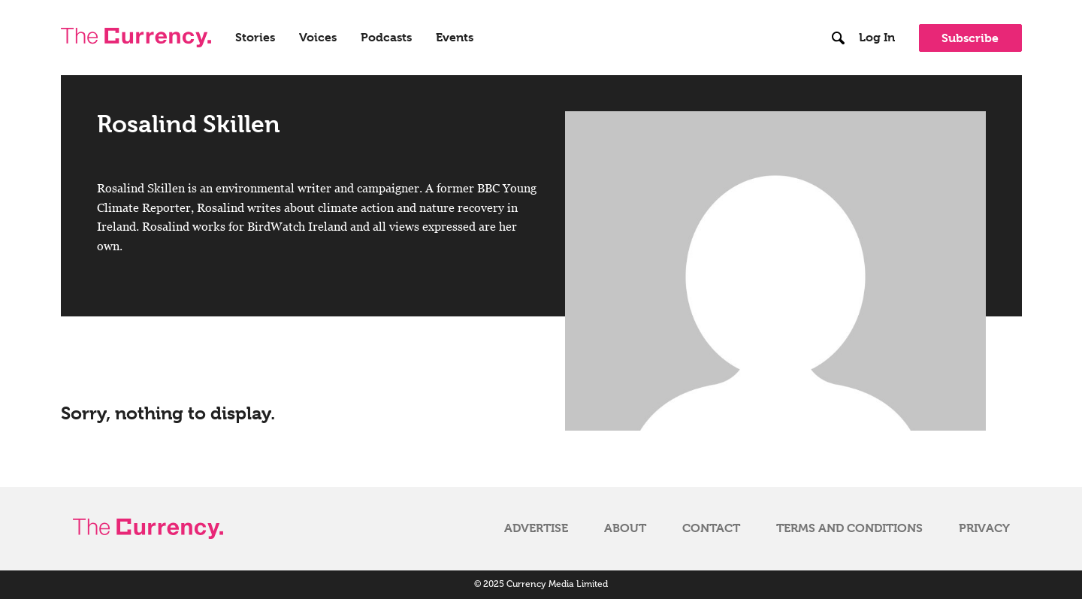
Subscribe (970, 38)
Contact (711, 528)
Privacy (984, 528)
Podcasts (386, 37)
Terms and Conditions (849, 528)
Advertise (536, 528)
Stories (255, 37)
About (625, 528)
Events (454, 37)
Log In (877, 37)
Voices (318, 37)
